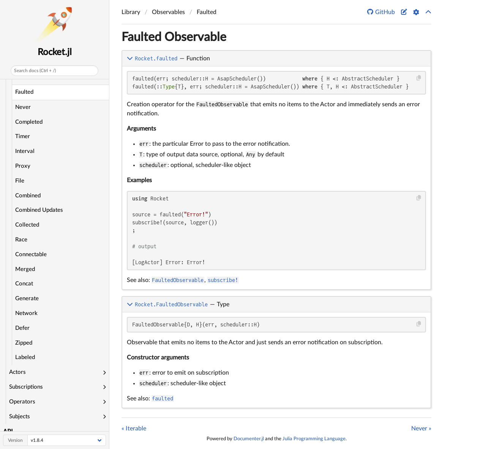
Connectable (31, 254)
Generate (27, 298)
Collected (27, 225)
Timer (22, 136)
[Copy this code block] (419, 78)
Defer (22, 328)
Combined (28, 196)
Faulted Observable (174, 37)
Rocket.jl (55, 52)
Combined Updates (39, 210)
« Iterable (134, 428)
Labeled (25, 357)
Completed (29, 122)
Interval (25, 151)
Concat (24, 284)
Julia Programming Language (314, 438)
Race (21, 240)
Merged (25, 269)
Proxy (22, 166)
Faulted (24, 92)
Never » (421, 428)
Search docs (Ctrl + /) (35, 70)
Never (23, 107)
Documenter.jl (249, 438)
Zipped (23, 343)
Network (26, 313)
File (19, 181)
